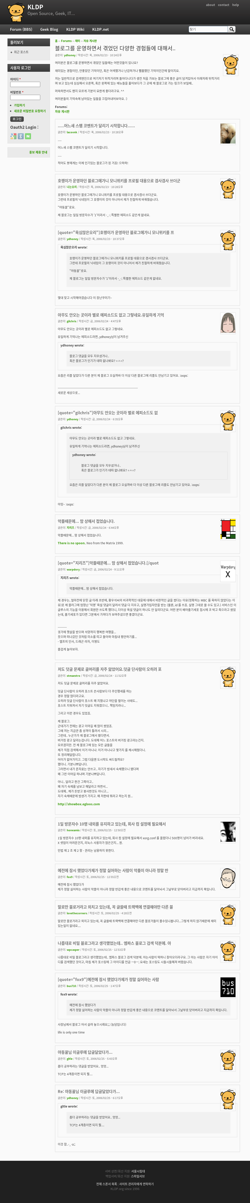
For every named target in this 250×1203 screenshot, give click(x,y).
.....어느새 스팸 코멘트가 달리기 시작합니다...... (96, 125)
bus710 (71, 986)
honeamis (73, 830)
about (210, 4)
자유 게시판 (90, 41)
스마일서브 (138, 1176)
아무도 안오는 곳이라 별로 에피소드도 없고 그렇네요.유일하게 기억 (111, 315)
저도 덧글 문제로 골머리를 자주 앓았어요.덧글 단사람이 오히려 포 (110, 669)
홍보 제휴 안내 (38, 152)
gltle (69, 1058)
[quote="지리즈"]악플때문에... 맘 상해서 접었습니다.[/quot (108, 563)
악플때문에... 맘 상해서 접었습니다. (86, 521)
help (235, 4)
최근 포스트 (21, 52)
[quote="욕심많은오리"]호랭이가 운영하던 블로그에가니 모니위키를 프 (116, 232)
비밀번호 (17, 92)
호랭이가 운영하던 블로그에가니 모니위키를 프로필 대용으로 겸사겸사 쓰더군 (119, 181)
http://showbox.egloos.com (79, 804)
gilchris (71, 321)
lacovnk (72, 132)
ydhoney (70, 55)
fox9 (69, 877)
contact (223, 4)
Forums (66, 41)
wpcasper (73, 950)
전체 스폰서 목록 (106, 1184)
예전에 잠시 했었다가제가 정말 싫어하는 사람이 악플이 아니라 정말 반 (113, 870)
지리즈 (70, 528)
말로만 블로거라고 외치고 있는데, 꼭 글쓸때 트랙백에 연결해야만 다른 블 (115, 907)
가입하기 (19, 105)
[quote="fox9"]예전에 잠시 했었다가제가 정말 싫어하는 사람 (108, 979)
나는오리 (72, 187)
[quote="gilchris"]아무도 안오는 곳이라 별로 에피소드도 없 (108, 413)
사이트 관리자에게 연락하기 (136, 1184)
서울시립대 (138, 1171)
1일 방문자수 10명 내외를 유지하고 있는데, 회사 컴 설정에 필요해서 (112, 824)
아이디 (15, 79)
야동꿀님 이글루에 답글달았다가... (85, 1052)
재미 (77, 41)
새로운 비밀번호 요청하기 (30, 111)
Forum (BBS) (21, 29)
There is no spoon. (72, 543)
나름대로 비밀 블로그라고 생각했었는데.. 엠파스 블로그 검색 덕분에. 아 (114, 943)
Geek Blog (49, 29)
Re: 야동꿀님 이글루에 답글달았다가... (89, 1091)
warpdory (73, 569)
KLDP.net (100, 29)
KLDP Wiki (75, 29)
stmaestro (73, 676)
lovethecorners (77, 913)
